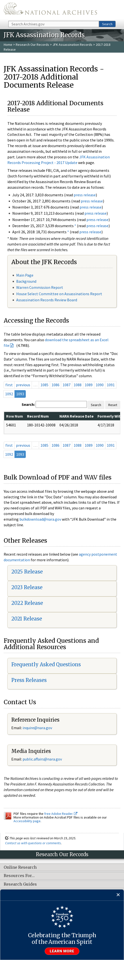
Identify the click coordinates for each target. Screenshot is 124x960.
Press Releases (29, 680)
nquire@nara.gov (38, 727)
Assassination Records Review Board (46, 299)
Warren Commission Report (39, 287)
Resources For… (19, 876)
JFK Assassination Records (72, 44)
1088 (78, 384)
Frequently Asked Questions (46, 664)
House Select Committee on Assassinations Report (59, 293)
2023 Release (26, 587)
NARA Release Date (76, 416)
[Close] (118, 895)
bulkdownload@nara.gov (40, 519)
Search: (28, 404)
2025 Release (27, 572)
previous (23, 384)
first (9, 384)
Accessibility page (27, 821)
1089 (89, 384)
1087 (66, 384)
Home (8, 44)
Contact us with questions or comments (33, 843)
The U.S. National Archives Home (50, 10)
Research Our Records (32, 44)
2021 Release (26, 619)
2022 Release (27, 603)
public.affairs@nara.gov (42, 759)
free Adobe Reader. (60, 813)
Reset (112, 405)
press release (85, 194)
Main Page (24, 275)
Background (26, 281)
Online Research (20, 867)
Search (107, 24)
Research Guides (20, 884)
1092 (9, 393)
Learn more (62, 951)
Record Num (38, 416)
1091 (111, 384)
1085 (44, 384)
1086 (55, 384)
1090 (100, 384)
